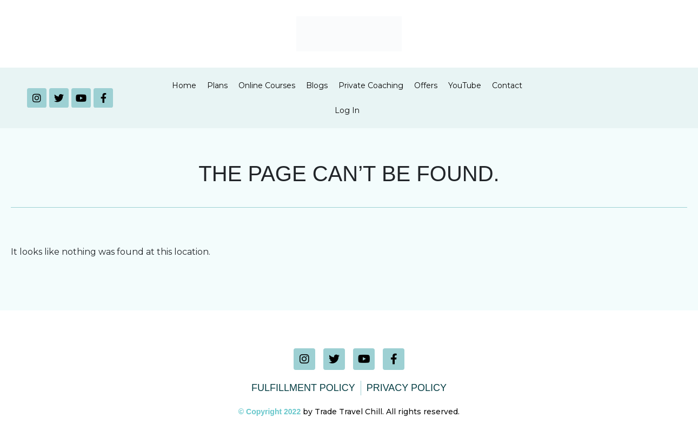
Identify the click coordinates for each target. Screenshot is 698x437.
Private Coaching (370, 85)
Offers (425, 85)
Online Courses (266, 85)
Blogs (317, 85)
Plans (217, 85)
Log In (347, 110)
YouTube (464, 85)
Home (184, 85)
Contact (507, 85)
